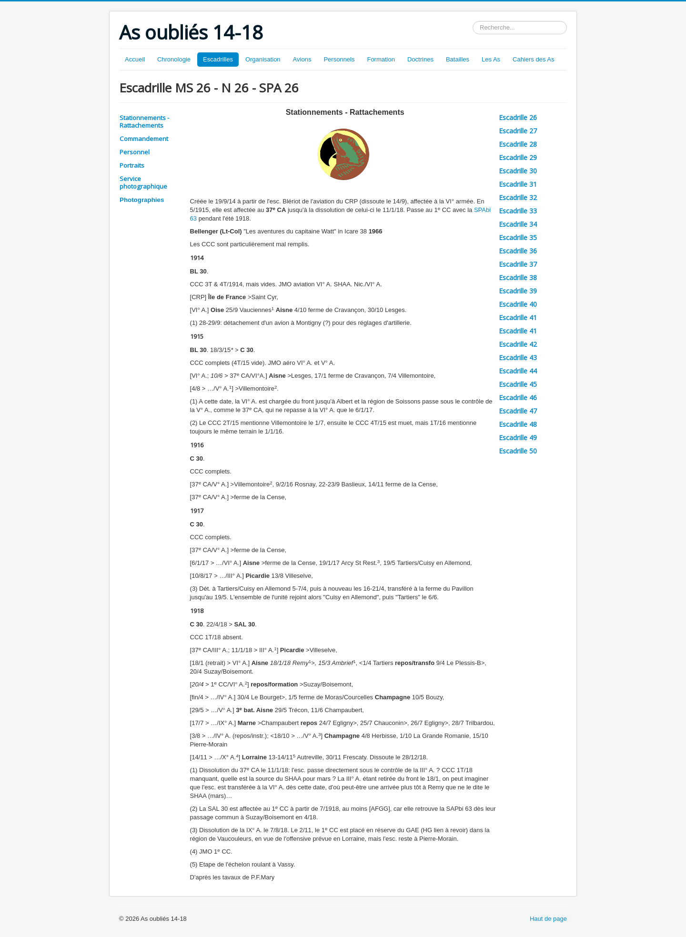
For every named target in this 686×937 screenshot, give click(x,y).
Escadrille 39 (518, 290)
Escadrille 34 (518, 224)
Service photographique (143, 182)
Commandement (144, 138)
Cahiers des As (533, 59)
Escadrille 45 (518, 384)
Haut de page (548, 918)
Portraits (132, 165)
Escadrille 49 (518, 437)
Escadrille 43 (518, 357)
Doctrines (420, 59)
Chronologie (174, 59)
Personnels (338, 59)
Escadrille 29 (518, 157)
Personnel (135, 152)
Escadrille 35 (518, 237)
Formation (381, 59)
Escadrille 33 (518, 210)
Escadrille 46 (518, 397)
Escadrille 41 (518, 317)
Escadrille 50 (518, 450)
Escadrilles (218, 59)
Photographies (142, 199)
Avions (302, 59)
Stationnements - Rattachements (144, 121)
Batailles (457, 59)
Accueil (135, 59)
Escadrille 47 (518, 410)
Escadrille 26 (518, 117)
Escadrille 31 (518, 184)
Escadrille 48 (518, 424)
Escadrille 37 (518, 264)
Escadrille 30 (518, 170)
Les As (491, 59)
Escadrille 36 (518, 250)
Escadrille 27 (518, 130)
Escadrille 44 (518, 370)
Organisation (263, 59)
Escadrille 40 (518, 304)
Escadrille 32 (518, 197)
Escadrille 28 (518, 144)
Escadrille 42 (518, 344)
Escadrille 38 (518, 277)
